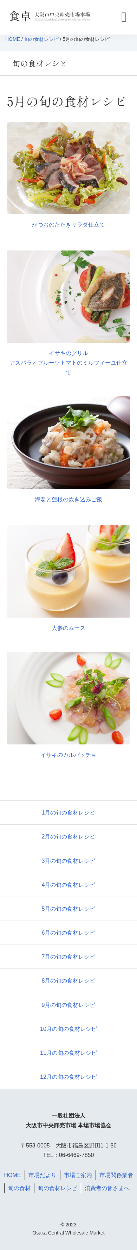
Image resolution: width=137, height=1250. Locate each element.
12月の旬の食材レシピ (68, 1077)
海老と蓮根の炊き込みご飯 (68, 499)
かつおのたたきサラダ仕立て (68, 225)
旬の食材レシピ (41, 39)
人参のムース (68, 628)
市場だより (42, 1175)
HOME (12, 39)
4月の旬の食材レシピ (69, 885)
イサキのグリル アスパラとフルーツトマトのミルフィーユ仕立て (68, 362)
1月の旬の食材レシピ (69, 813)
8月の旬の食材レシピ (69, 981)
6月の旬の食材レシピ (69, 933)
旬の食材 (19, 1188)
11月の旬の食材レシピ (68, 1053)
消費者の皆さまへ (107, 1188)
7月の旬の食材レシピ (69, 957)
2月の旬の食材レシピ (69, 837)
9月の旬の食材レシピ (69, 1005)
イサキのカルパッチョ (68, 755)
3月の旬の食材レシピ (69, 861)
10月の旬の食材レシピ (68, 1029)
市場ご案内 (78, 1175)
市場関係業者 (116, 1175)
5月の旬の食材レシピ (69, 909)
